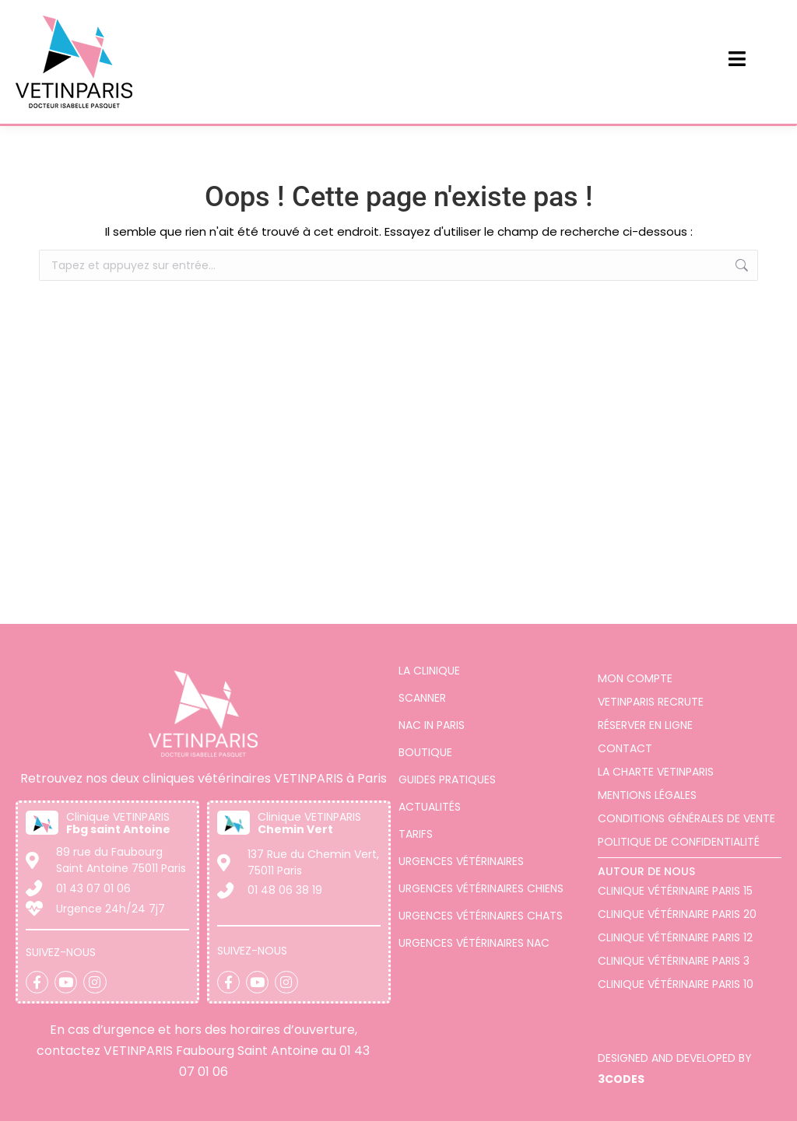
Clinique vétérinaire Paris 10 (675, 984)
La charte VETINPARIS (656, 771)
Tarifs (415, 834)
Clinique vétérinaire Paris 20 (677, 914)
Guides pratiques (447, 779)
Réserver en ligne (645, 725)
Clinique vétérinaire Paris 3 (674, 961)
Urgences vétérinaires (461, 861)
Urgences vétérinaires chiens (481, 888)
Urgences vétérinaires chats (480, 915)
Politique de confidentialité (679, 842)
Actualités (429, 806)
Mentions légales (647, 795)
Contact (625, 748)
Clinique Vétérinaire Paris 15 (675, 891)
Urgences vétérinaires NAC (473, 943)
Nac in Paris (431, 725)
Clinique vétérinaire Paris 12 (675, 937)
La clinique (429, 670)
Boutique (425, 752)
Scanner (422, 698)
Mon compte (635, 678)
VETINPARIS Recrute (651, 701)
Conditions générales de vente (686, 818)
